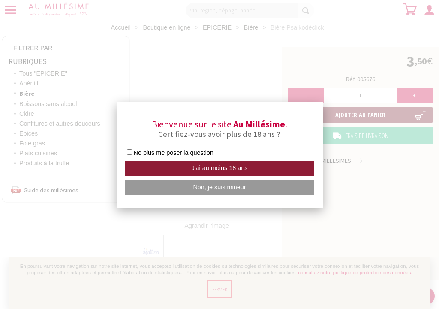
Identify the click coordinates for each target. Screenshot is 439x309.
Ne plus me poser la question (173, 152)
